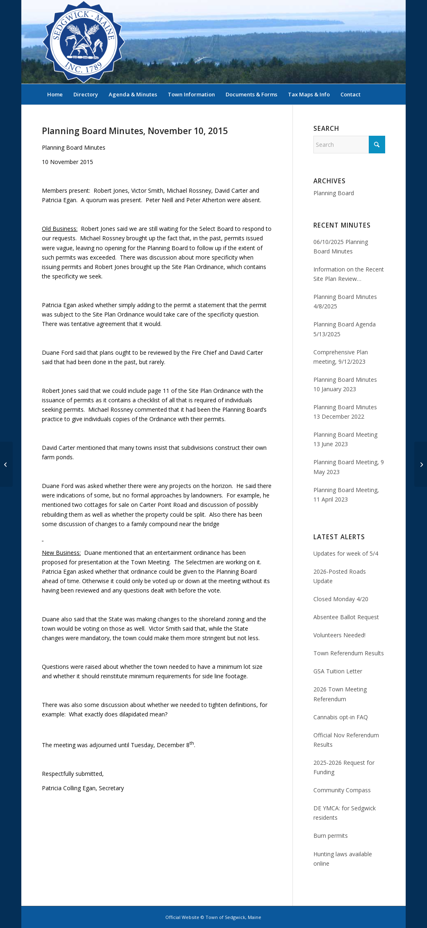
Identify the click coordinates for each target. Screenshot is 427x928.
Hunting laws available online (342, 858)
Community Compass (342, 790)
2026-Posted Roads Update (339, 576)
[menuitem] (55, 94)
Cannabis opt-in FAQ (340, 717)
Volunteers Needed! (339, 635)
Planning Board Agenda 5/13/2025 (344, 328)
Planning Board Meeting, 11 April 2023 (346, 494)
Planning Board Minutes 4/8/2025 (345, 301)
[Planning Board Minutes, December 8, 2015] (420, 464)
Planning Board (333, 193)
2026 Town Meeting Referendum (340, 693)
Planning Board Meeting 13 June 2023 (345, 439)
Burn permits (330, 835)
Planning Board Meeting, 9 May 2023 (348, 466)
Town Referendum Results (348, 653)
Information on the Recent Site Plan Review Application (348, 274)
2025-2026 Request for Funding (343, 767)
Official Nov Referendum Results (346, 739)
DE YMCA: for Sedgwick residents (344, 812)
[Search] (379, 94)
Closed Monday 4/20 (340, 599)
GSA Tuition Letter (337, 671)
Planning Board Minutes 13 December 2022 (345, 411)
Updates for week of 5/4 (345, 553)
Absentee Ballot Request (346, 617)
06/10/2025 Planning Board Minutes (340, 246)
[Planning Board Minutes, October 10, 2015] (6, 464)
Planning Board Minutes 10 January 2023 (345, 384)
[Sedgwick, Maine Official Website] (84, 42)
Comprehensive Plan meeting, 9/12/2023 (340, 356)
